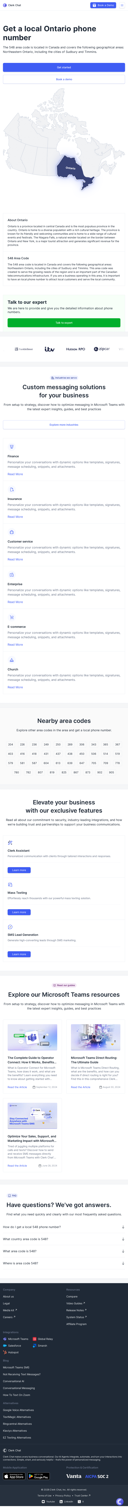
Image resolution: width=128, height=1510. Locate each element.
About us (8, 1296)
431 (46, 753)
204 (10, 744)
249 (46, 744)
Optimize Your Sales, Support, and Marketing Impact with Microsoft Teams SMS (32, 1138)
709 (105, 763)
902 (99, 772)
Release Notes (75, 1310)
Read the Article (17, 1087)
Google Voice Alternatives (18, 1410)
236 (34, 744)
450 (81, 753)
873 (87, 772)
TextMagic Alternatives (17, 1416)
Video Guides (74, 1303)
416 (22, 753)
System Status (75, 1317)
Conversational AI (13, 1381)
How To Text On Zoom (16, 1394)
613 (58, 763)
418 (34, 753)
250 (58, 744)
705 (93, 763)
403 (10, 753)
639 (69, 763)
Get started (64, 67)
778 (117, 763)
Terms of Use (44, 1495)
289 (70, 744)
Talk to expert (64, 322)
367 (117, 744)
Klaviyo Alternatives (15, 1430)
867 (76, 772)
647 (82, 763)
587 (34, 763)
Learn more (19, 870)
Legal (6, 1303)
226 (22, 744)
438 (69, 753)
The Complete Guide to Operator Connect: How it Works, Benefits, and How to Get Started (31, 1060)
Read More (15, 474)
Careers (7, 1317)
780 (16, 772)
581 (22, 763)
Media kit (8, 1310)
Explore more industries (64, 424)
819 (52, 772)
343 (93, 744)
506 (93, 753)
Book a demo (64, 79)
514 (105, 753)
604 (46, 763)
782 (28, 772)
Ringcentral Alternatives (17, 1423)
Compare (71, 1296)
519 (117, 753)
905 (111, 772)
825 (64, 772)
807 (40, 772)
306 (81, 744)
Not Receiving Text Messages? (21, 1374)
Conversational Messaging (19, 1388)
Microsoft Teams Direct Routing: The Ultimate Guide (94, 1060)
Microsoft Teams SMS (16, 1367)
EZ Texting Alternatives (17, 1437)
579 (10, 763)
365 (105, 744)
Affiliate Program (76, 1324)
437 (58, 753)
